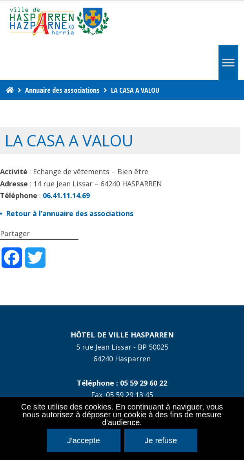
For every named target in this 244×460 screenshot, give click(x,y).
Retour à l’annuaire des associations (69, 213)
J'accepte (83, 440)
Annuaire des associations (62, 90)
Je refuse (161, 440)
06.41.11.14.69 (66, 195)
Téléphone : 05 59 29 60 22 (122, 383)
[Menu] (228, 62)
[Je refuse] (234, 429)
